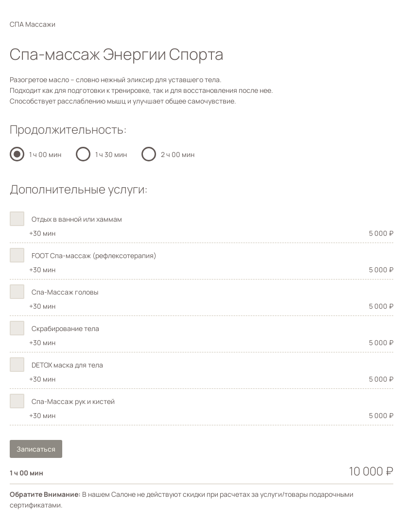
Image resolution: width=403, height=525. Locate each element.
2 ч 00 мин (177, 154)
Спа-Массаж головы (65, 292)
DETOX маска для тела (67, 364)
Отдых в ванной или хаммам (77, 219)
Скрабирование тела (65, 328)
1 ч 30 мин (111, 154)
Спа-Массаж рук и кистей (73, 401)
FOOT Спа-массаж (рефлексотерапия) (94, 255)
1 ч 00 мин (45, 154)
